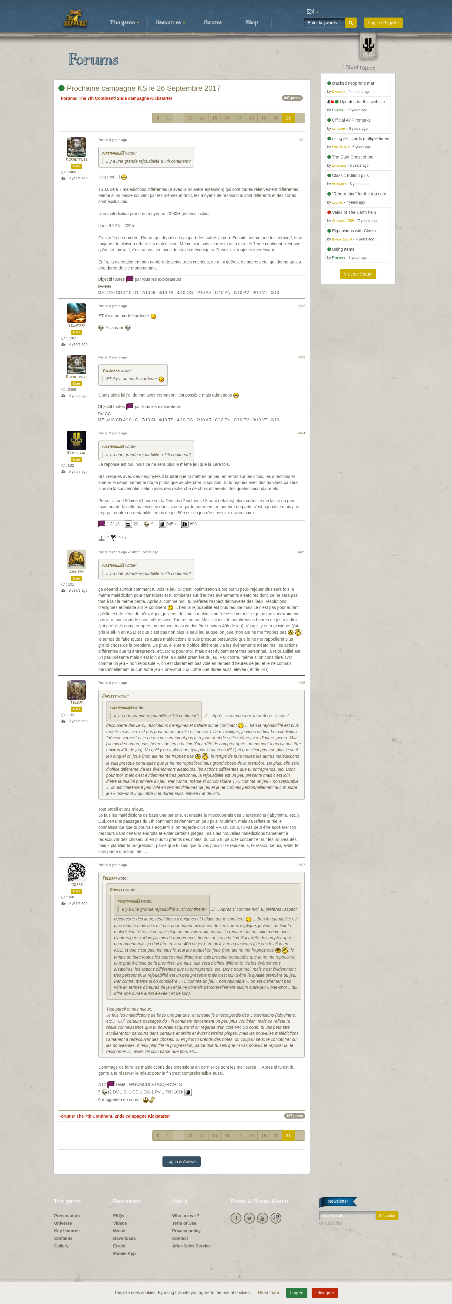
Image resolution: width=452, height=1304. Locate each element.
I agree (296, 1292)
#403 (301, 357)
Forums (212, 22)
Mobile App (124, 1253)
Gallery (61, 1246)
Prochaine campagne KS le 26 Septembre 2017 (139, 88)
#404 (301, 433)
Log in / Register (383, 22)
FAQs (118, 1215)
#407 (301, 865)
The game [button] (124, 22)
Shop (252, 22)
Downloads (124, 1238)
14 (202, 118)
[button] (313, 12)
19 (263, 118)
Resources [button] (170, 22)
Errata (119, 1246)
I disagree (325, 1292)
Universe (63, 1223)
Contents (63, 1238)
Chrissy (76, 572)
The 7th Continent (97, 98)
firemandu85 (113, 153)
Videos (120, 1223)
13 (190, 118)
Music (119, 1230)
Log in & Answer (181, 1161)
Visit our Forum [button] (358, 274)
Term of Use (184, 1223)
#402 (301, 306)
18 (251, 118)
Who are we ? (185, 1215)
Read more (269, 1292)
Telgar (76, 702)
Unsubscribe (331, 1223)
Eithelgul (76, 453)
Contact (180, 1238)
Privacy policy (186, 1230)
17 (239, 118)
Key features (67, 1230)
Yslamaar (76, 325)
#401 (301, 140)
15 (214, 118)
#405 (301, 552)
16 (226, 118)
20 (275, 118)
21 (288, 118)
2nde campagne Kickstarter (144, 98)
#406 (301, 683)
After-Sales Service (191, 1246)
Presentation (67, 1215)
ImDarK (76, 884)
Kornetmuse (76, 159)
